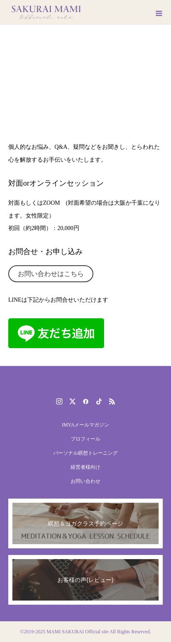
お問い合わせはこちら (51, 273)
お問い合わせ (85, 481)
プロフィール (85, 439)
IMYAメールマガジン (85, 425)
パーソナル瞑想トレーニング (85, 453)
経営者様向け (85, 467)
